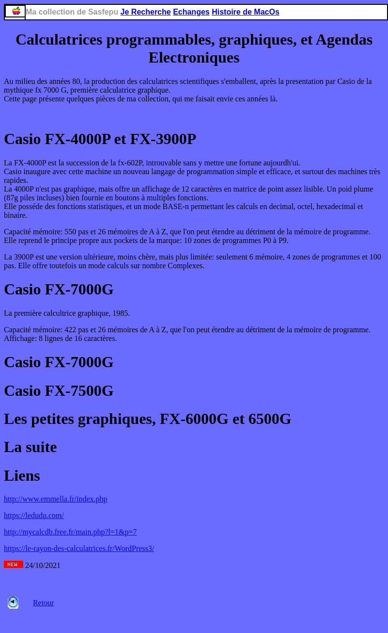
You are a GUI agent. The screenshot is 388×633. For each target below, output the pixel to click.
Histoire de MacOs (245, 12)
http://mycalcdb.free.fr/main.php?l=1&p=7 (70, 532)
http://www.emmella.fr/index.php (56, 499)
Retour (43, 603)
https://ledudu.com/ (34, 515)
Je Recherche (146, 12)
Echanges (191, 12)
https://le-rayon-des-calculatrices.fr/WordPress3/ (79, 548)
